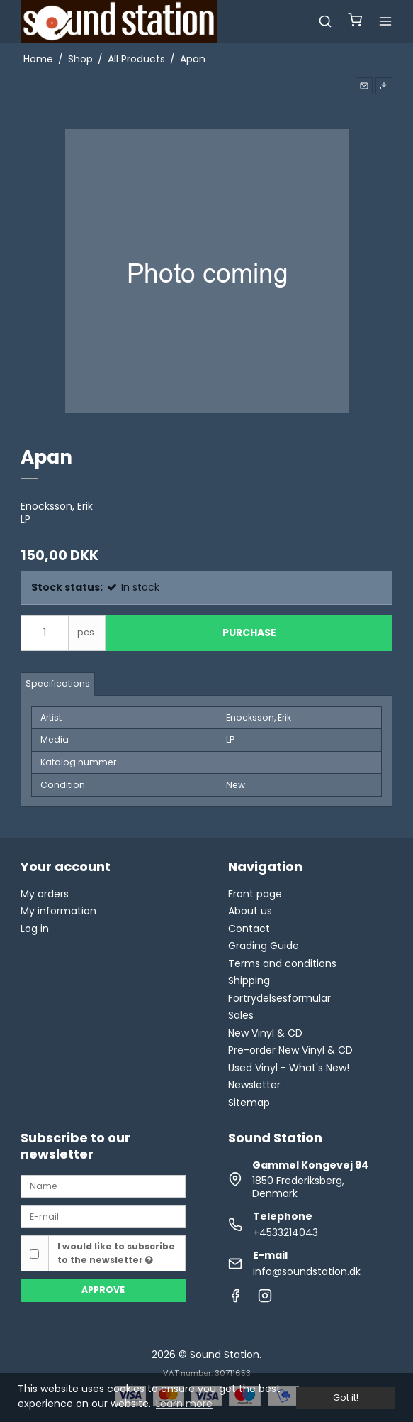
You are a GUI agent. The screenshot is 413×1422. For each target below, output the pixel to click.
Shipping (249, 980)
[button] (364, 85)
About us (250, 911)
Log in (35, 928)
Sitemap (249, 1102)
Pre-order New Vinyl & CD (290, 1050)
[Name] (103, 1185)
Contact (249, 928)
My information (58, 911)
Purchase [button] (249, 632)
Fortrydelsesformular (279, 998)
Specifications (58, 683)
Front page (255, 894)
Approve (103, 1290)
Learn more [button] (184, 1403)
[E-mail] (103, 1216)
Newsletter (254, 1085)
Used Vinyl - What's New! (288, 1068)
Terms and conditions (282, 963)
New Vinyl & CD (265, 1033)
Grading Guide (263, 946)
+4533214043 (285, 1232)
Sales (241, 1015)
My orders (45, 894)
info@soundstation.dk (307, 1271)
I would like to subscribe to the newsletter (116, 1252)
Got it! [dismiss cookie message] (345, 1397)
